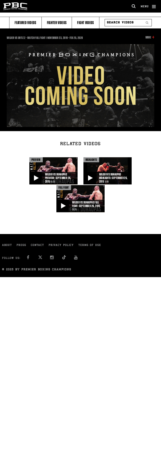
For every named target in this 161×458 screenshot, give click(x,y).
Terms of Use (89, 245)
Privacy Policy (61, 245)
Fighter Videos (57, 22)
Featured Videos (25, 22)
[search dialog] (134, 6)
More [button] (148, 37)
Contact (37, 245)
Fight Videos (85, 22)
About (7, 245)
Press (21, 245)
